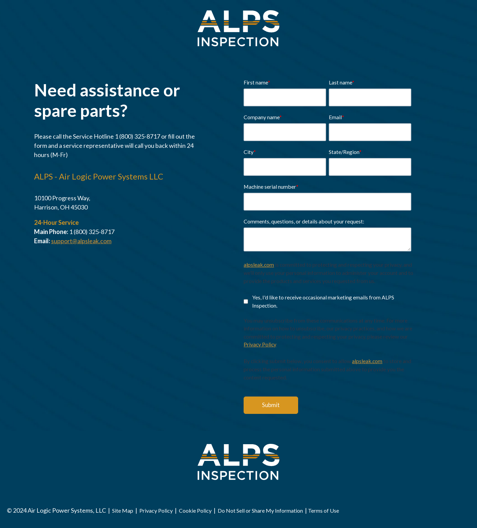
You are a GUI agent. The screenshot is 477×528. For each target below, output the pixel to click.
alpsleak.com (259, 264)
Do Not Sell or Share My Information (260, 510)
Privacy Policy (260, 344)
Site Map (123, 510)
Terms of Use (323, 510)
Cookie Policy (195, 510)
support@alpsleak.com (81, 241)
